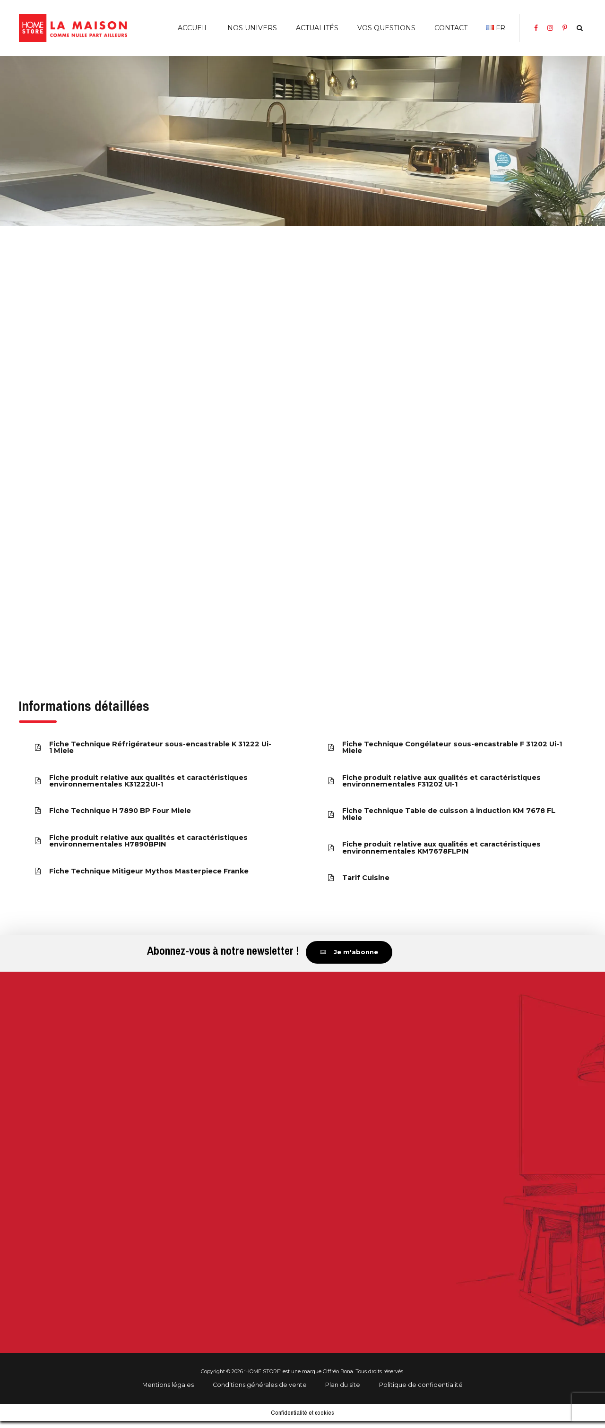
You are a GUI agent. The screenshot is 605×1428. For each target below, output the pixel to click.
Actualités (317, 28)
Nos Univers (252, 28)
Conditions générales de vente (260, 1391)
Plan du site (342, 1391)
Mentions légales (168, 1391)
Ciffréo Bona (338, 1379)
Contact (450, 28)
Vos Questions (386, 28)
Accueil (193, 28)
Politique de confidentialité (421, 1391)
